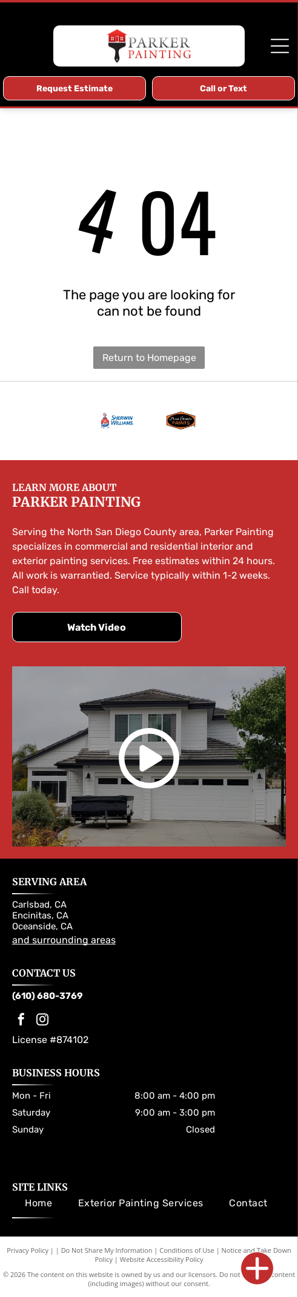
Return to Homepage (149, 357)
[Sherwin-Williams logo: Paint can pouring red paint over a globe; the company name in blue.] (117, 421)
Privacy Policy (27, 1250)
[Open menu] (280, 46)
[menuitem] (38, 1203)
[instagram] (42, 1021)
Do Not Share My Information (107, 1250)
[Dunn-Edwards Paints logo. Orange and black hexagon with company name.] (181, 421)
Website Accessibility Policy (162, 1259)
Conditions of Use (186, 1250)
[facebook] (21, 1021)
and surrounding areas (64, 940)
